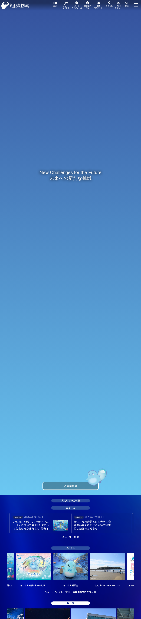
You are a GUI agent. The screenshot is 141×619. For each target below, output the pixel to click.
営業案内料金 (87, 7)
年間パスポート (98, 7)
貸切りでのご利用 (70, 500)
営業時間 (72, 486)
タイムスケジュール (77, 7)
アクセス (109, 6)
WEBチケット (118, 7)
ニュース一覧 (69, 537)
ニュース (70, 507)
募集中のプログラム (83, 592)
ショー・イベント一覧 (56, 592)
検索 (127, 6)
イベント (70, 548)
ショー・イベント (66, 7)
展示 (55, 6)
